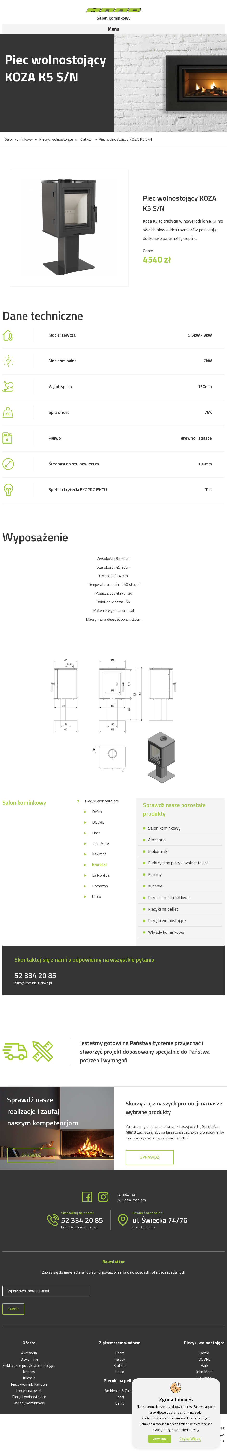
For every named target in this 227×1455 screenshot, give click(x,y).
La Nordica (100, 875)
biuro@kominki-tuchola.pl (33, 982)
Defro (97, 811)
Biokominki (158, 851)
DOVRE (98, 822)
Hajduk (119, 1359)
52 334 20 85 (35, 975)
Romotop (100, 886)
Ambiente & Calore (120, 1391)
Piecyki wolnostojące (56, 139)
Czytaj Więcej (190, 1438)
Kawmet (99, 854)
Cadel (120, 1397)
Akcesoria (157, 839)
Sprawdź (31, 1155)
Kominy (155, 874)
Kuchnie (155, 886)
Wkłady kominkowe (166, 932)
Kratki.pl (85, 139)
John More (100, 843)
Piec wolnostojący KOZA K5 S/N (125, 139)
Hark (96, 833)
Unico (96, 896)
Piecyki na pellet (163, 909)
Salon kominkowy (19, 139)
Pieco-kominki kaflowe (169, 897)
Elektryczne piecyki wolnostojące (178, 863)
